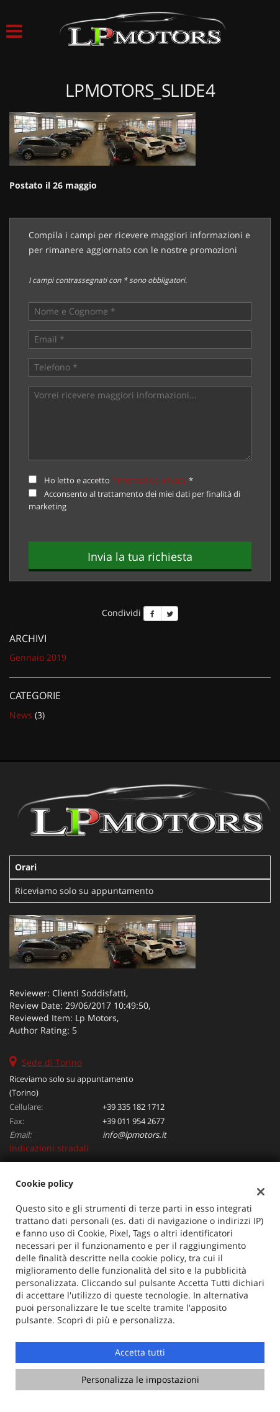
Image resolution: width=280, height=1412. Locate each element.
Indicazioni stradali (49, 1148)
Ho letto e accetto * (118, 480)
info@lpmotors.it (134, 1134)
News (20, 715)
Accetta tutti (140, 1352)
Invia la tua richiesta (140, 556)
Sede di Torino (52, 1062)
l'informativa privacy (149, 480)
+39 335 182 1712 (133, 1106)
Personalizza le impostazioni (140, 1379)
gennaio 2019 (37, 657)
